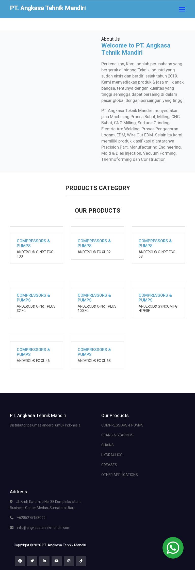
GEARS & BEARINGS (117, 435)
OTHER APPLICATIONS (119, 475)
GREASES (109, 465)
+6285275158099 (31, 518)
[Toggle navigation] (182, 9)
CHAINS (107, 445)
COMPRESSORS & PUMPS (122, 425)
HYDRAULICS (111, 455)
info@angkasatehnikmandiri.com (43, 528)
